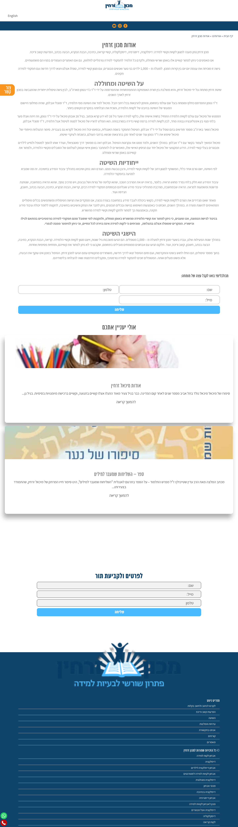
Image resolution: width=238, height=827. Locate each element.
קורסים (212, 736)
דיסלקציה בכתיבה (206, 792)
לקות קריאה (209, 822)
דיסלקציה (210, 761)
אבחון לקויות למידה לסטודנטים (199, 774)
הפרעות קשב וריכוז (206, 712)
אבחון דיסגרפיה (207, 798)
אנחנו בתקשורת (207, 730)
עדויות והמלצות (207, 724)
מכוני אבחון (210, 786)
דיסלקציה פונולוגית (206, 780)
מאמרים (211, 742)
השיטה (212, 718)
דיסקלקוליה (209, 816)
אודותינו (216, 36)
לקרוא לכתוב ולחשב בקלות (202, 706)
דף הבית (228, 36)
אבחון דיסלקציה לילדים (203, 768)
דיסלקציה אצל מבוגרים (203, 810)
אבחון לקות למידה (206, 755)
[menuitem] (12, 15)
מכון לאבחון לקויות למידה (202, 804)
